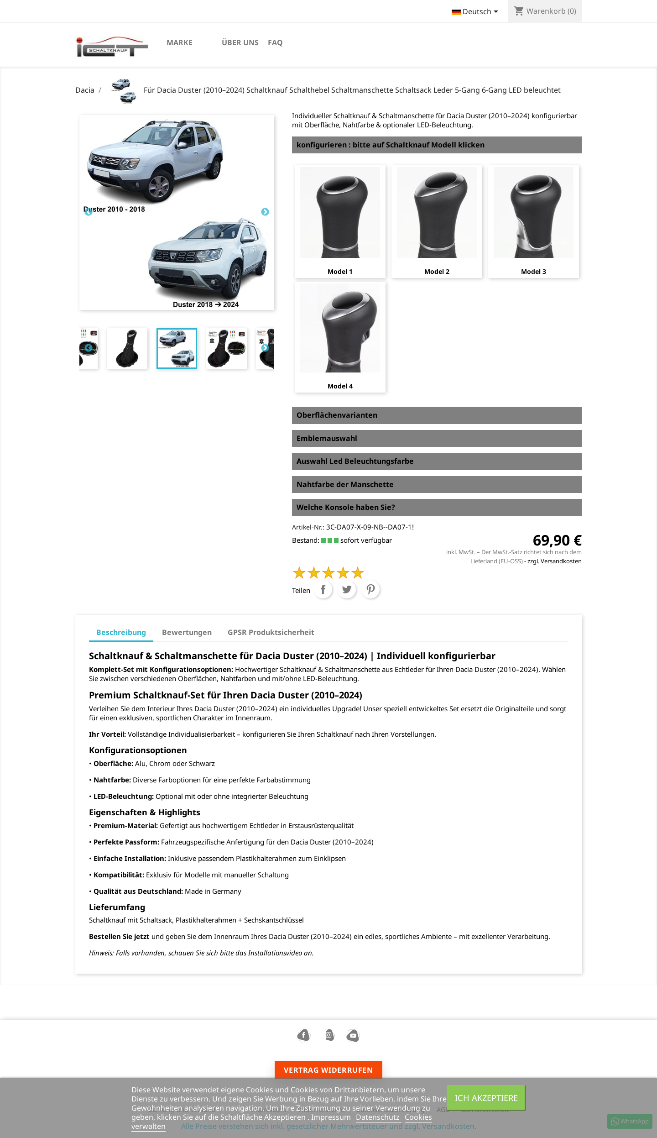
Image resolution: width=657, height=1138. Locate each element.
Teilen (323, 589)
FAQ (275, 42)
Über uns (240, 42)
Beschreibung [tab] (121, 632)
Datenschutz (379, 1117)
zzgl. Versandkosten (554, 561)
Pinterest (370, 589)
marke (180, 42)
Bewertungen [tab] (187, 632)
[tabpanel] (177, 348)
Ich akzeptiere (486, 1097)
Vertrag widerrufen (328, 1070)
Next (265, 212)
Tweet (347, 589)
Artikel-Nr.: (308, 527)
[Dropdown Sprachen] (476, 12)
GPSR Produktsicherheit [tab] (271, 632)
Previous (88, 212)
